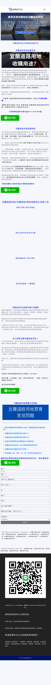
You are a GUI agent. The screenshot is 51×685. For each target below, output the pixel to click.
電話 (2, 474)
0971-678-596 (31, 605)
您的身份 (4, 516)
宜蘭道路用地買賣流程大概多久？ (17, 433)
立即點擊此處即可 (17, 111)
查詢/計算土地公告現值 (25, 207)
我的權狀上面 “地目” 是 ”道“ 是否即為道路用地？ (24, 453)
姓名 (2, 469)
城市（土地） (6, 485)
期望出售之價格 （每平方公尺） (12, 511)
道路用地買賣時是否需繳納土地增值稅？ (20, 441)
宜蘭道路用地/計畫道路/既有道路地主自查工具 (25, 202)
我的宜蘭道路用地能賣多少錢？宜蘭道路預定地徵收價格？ (24, 428)
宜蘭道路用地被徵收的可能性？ (16, 449)
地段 (2, 495)
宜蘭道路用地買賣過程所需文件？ (17, 437)
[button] (25, 428)
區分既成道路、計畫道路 (25, 284)
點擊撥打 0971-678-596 (25, 32)
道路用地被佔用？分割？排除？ (25, 258)
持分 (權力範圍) (6, 506)
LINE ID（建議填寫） (8, 479)
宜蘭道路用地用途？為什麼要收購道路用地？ (21, 445)
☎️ (27, 111)
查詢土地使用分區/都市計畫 (25, 233)
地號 (2, 501)
